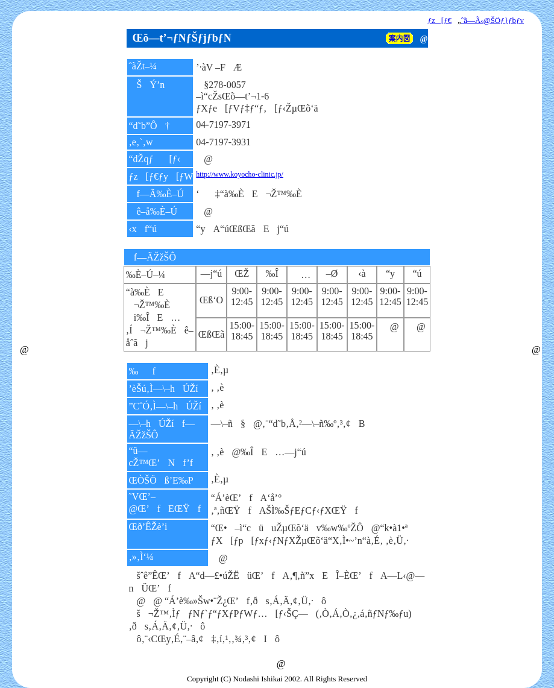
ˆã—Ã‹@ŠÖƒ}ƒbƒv (492, 20)
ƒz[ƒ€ (439, 20)
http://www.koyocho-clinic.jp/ (239, 174)
